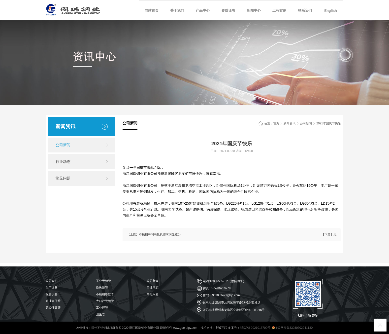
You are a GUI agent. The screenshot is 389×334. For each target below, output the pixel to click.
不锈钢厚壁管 (105, 294)
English (330, 11)
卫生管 (100, 314)
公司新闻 (63, 145)
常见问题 (63, 178)
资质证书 (228, 10)
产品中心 (203, 10)
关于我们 (177, 10)
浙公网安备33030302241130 (292, 328)
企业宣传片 (53, 301)
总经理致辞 (53, 307)
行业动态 (63, 161)
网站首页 (152, 10)
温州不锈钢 (98, 328)
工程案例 (279, 10)
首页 (276, 123)
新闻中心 (254, 10)
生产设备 (52, 287)
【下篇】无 (329, 234)
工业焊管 (102, 307)
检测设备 (52, 294)
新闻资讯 (289, 123)
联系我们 (305, 10)
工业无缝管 (103, 281)
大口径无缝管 (105, 301)
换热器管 (102, 287)
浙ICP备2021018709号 (255, 328)
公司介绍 (52, 281)
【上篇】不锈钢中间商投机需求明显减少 (154, 234)
